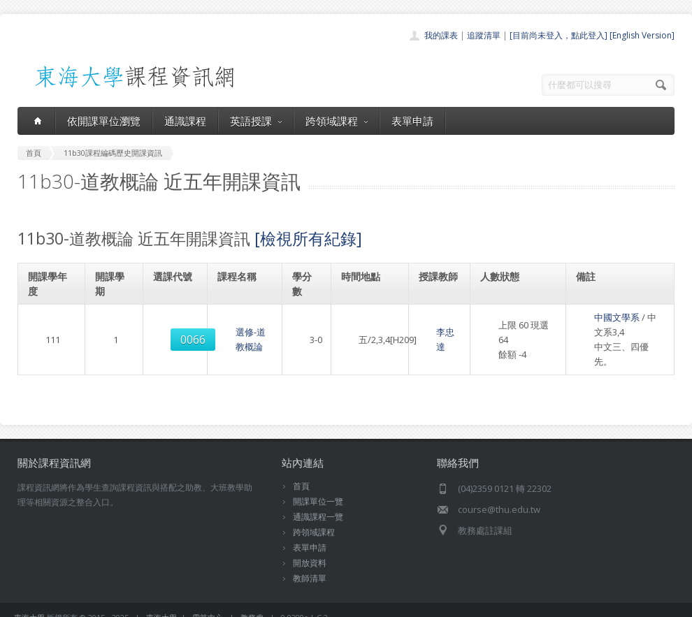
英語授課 (256, 121)
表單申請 (412, 121)
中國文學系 (599, 317)
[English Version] (642, 35)
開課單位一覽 (318, 487)
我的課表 (441, 35)
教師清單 (309, 563)
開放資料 (309, 548)
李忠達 (432, 332)
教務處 (252, 602)
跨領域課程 (336, 121)
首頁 (301, 471)
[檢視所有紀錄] (308, 238)
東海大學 (29, 602)
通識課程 (185, 121)
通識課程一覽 (318, 502)
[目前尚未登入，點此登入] (558, 35)
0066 (174, 332)
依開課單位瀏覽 (103, 121)
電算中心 (207, 602)
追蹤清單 (483, 35)
